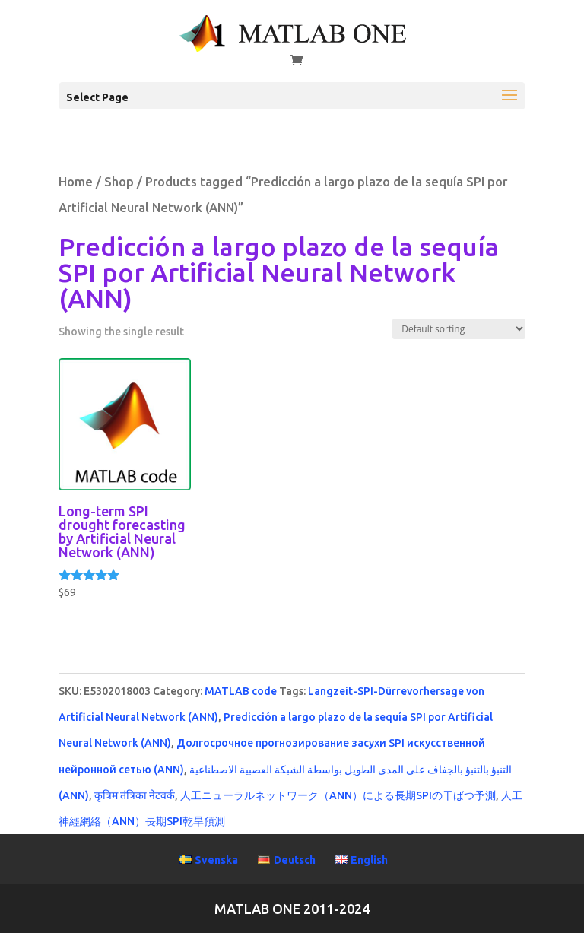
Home (76, 182)
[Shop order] (458, 329)
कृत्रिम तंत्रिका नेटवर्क (134, 795)
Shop (119, 182)
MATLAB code (241, 691)
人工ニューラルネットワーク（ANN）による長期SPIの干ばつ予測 (338, 795)
